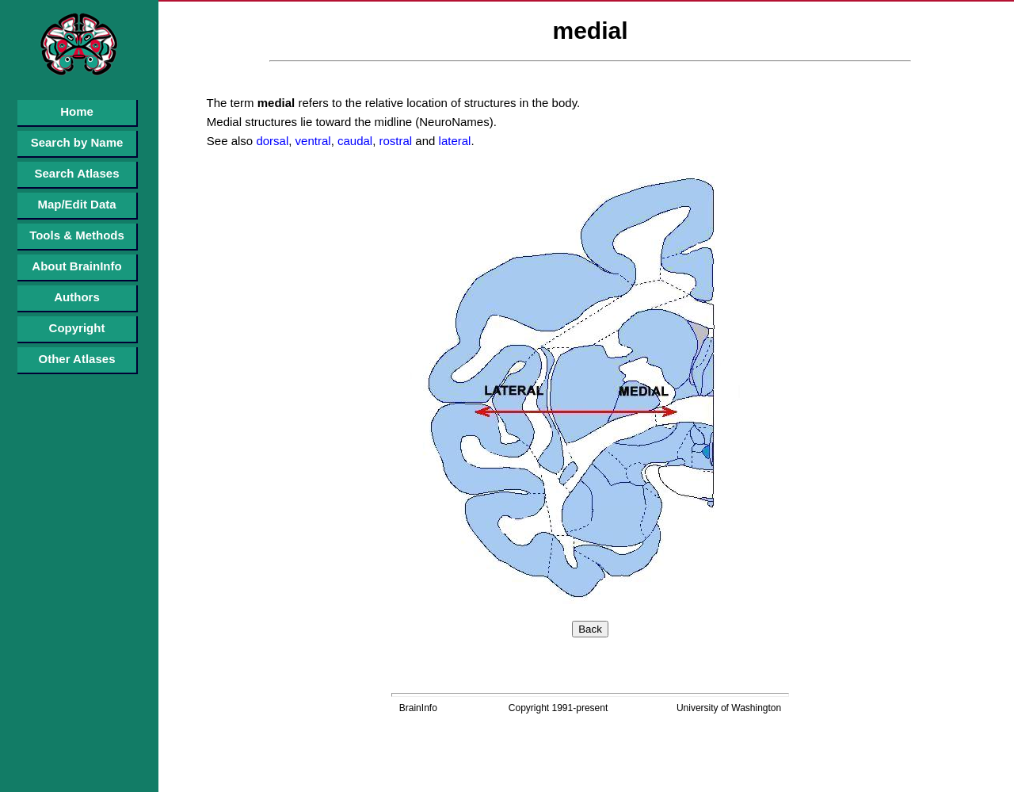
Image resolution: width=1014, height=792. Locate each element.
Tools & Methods (76, 235)
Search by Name (77, 142)
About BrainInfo (76, 266)
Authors (77, 297)
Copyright (77, 328)
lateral (453, 140)
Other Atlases (77, 358)
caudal (353, 140)
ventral (311, 140)
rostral (393, 140)
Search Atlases (76, 173)
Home (76, 111)
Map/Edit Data (76, 204)
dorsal (270, 140)
